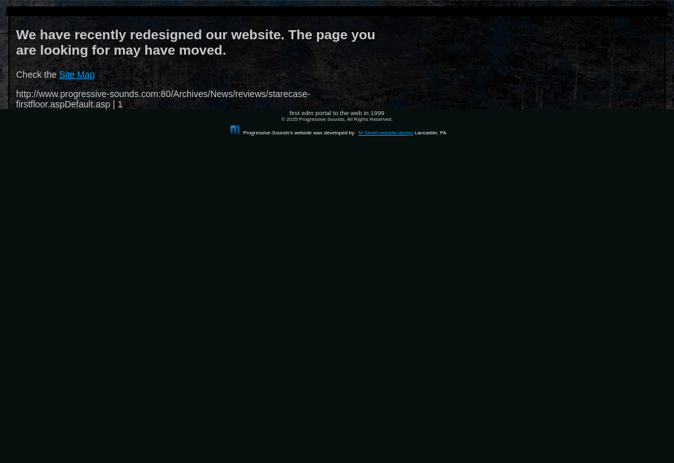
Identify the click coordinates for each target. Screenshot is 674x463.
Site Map (77, 74)
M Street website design (385, 133)
